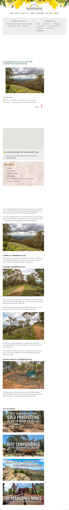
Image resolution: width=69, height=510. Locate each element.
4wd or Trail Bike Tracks (29, 102)
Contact (56, 13)
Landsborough (9, 97)
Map (51, 13)
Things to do (25, 13)
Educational (46, 24)
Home (11, 13)
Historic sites (25, 26)
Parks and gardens (27, 24)
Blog (47, 13)
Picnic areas (17, 24)
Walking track (49, 28)
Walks (18, 26)
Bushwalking (11, 176)
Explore (17, 13)
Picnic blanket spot (16, 102)
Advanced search (40, 30)
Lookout (9, 168)
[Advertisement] (23, 48)
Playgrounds (12, 26)
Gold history (40, 26)
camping (13, 171)
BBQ (38, 24)
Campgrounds (9, 24)
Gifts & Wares (40, 13)
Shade (6, 100)
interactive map (11, 158)
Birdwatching (23, 100)
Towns (32, 13)
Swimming (39, 28)
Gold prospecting (52, 26)
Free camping (56, 24)
